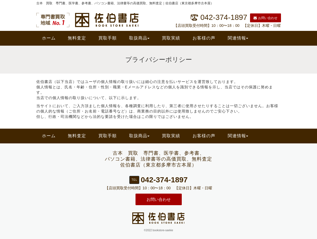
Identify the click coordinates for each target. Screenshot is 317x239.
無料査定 (77, 38)
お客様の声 (204, 38)
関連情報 (238, 38)
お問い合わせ (265, 18)
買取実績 (171, 38)
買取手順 (107, 38)
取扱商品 (139, 38)
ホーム (49, 38)
